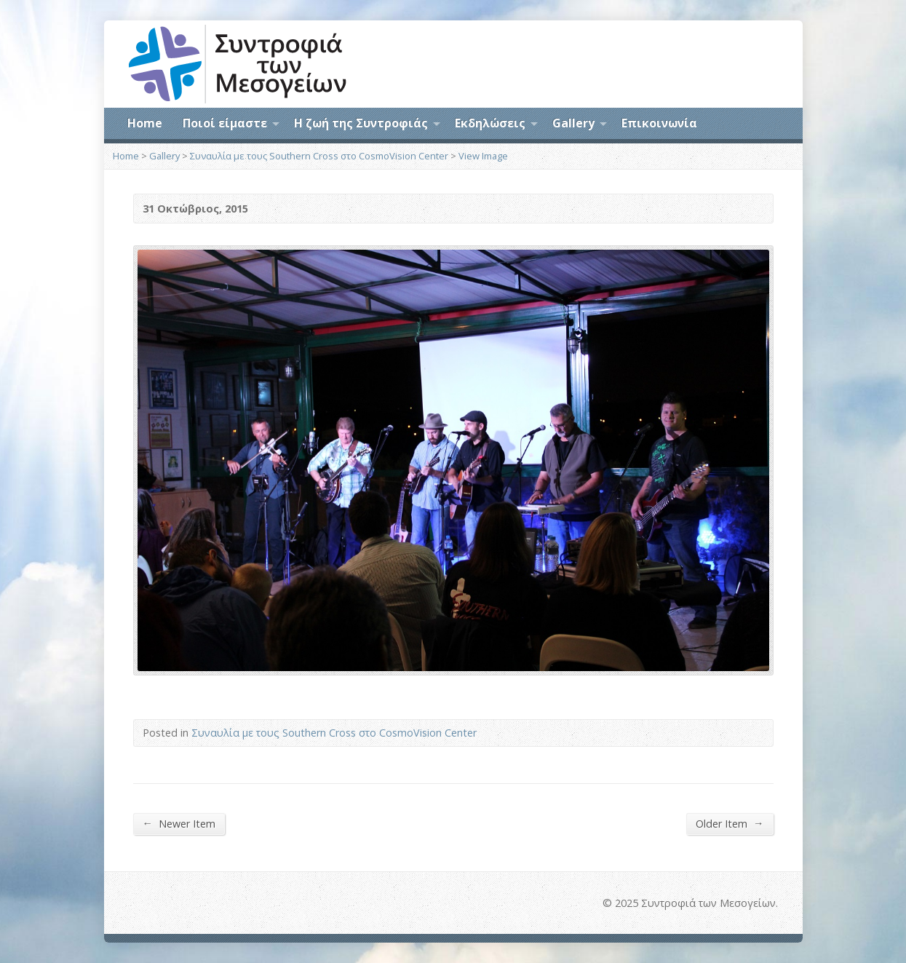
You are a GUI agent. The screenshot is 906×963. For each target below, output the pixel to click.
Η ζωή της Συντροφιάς (361, 123)
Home (144, 123)
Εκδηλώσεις (490, 123)
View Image (483, 155)
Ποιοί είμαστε (225, 123)
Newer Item (179, 823)
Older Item (729, 823)
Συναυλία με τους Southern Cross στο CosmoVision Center (319, 155)
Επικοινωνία (659, 123)
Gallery (573, 123)
